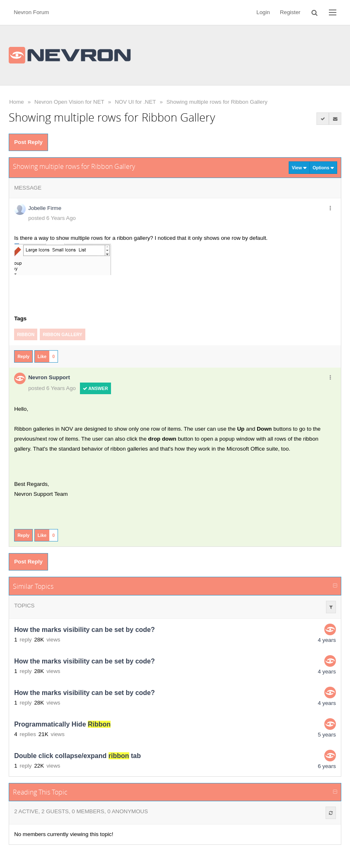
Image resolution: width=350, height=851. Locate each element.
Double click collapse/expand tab (77, 755)
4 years (327, 640)
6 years (327, 766)
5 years (327, 735)
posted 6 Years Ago (52, 218)
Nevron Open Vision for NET (69, 102)
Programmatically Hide (62, 724)
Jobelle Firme (44, 208)
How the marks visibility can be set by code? (84, 629)
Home (16, 102)
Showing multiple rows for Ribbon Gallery (217, 102)
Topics (24, 605)
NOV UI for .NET (135, 102)
